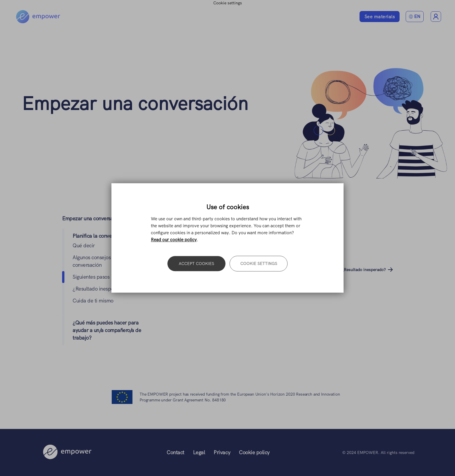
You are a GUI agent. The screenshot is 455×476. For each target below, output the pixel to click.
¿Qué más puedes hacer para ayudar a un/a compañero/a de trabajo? (107, 330)
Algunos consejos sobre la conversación (206, 269)
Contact (175, 452)
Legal (199, 452)
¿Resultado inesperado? (100, 288)
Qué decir (84, 245)
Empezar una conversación (135, 103)
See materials (379, 17)
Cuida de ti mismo (93, 300)
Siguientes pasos (91, 276)
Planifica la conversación (100, 235)
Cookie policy (254, 452)
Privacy (222, 452)
